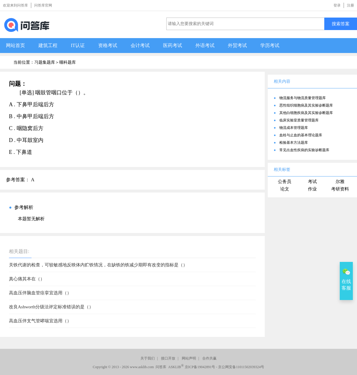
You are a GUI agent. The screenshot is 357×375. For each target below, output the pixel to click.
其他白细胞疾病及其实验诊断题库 (306, 113)
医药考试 (172, 45)
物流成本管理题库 (293, 128)
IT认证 (78, 45)
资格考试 (107, 45)
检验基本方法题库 (293, 142)
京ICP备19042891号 (200, 367)
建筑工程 (47, 45)
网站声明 (189, 358)
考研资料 (340, 189)
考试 (312, 181)
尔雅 (340, 181)
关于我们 (147, 358)
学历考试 (269, 45)
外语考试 (204, 45)
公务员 (284, 181)
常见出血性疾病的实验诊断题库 (304, 150)
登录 (337, 5)
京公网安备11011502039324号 (241, 367)
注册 (350, 5)
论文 (284, 189)
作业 (312, 189)
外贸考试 (237, 45)
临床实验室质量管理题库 (299, 120)
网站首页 (15, 45)
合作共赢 (209, 358)
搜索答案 (341, 23)
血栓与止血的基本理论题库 (300, 135)
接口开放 (168, 358)
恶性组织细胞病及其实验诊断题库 (306, 105)
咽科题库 (67, 62)
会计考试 (140, 45)
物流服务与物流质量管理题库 (302, 98)
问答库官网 (43, 5)
